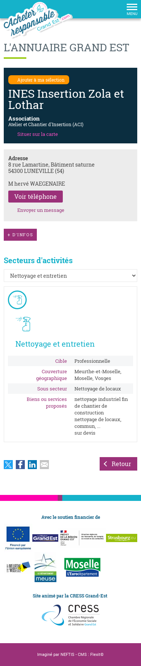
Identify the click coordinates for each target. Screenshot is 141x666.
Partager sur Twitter (8, 464)
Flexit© (97, 654)
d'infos (20, 235)
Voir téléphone (35, 196)
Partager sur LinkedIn (32, 464)
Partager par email (44, 464)
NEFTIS (67, 654)
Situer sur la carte (37, 134)
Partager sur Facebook (20, 464)
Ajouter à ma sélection (41, 80)
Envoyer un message (40, 210)
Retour (121, 464)
